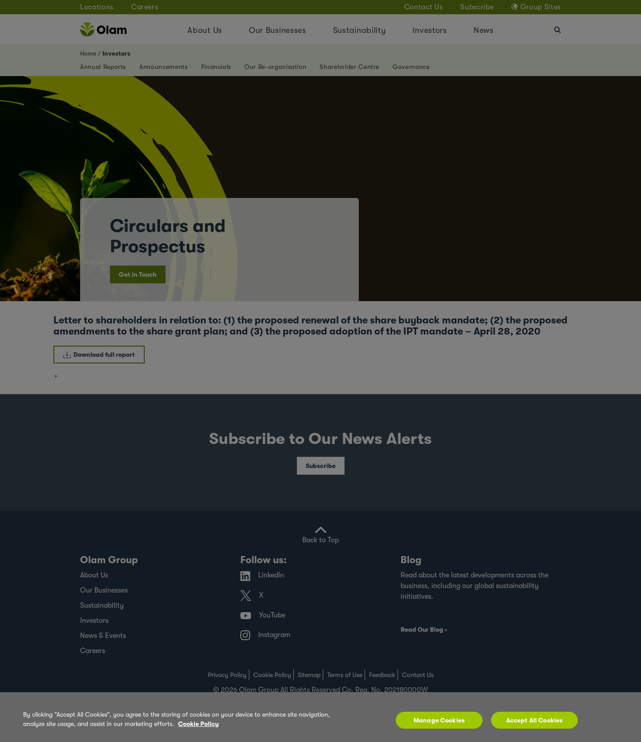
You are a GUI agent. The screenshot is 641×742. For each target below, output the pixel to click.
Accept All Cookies (534, 720)
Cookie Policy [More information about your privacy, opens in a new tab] (198, 723)
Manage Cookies (439, 720)
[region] (320, 717)
